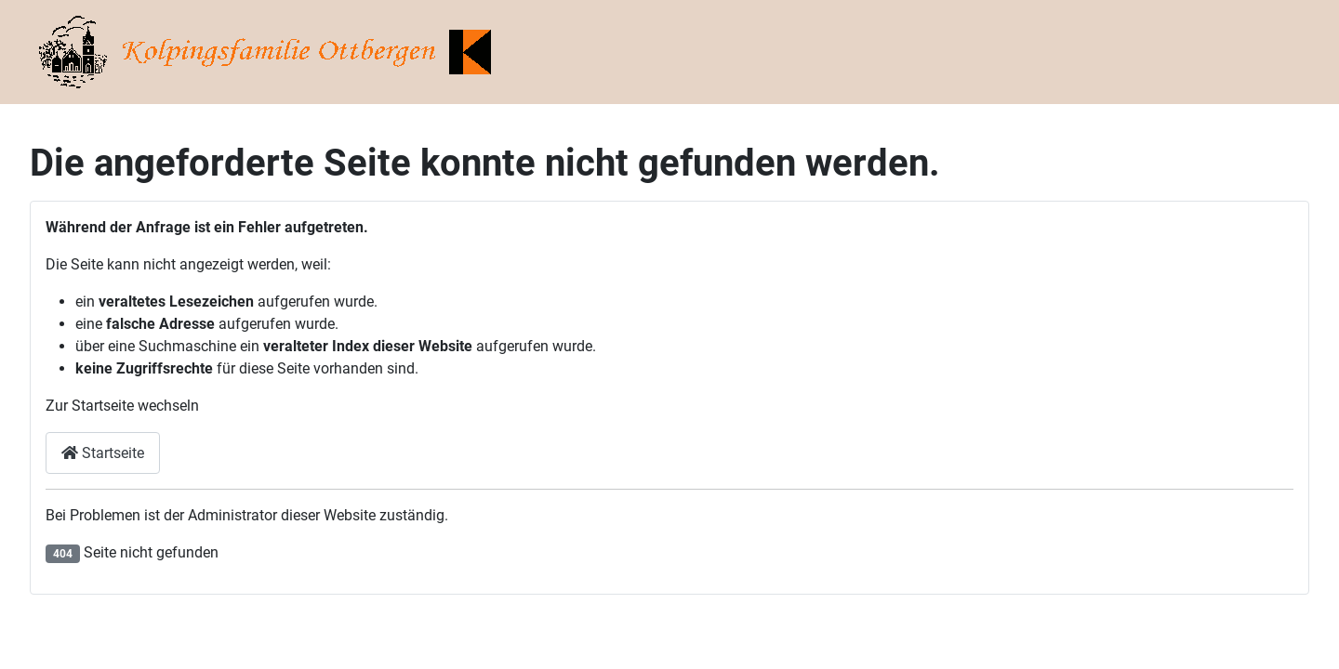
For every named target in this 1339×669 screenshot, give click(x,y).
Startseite (102, 453)
